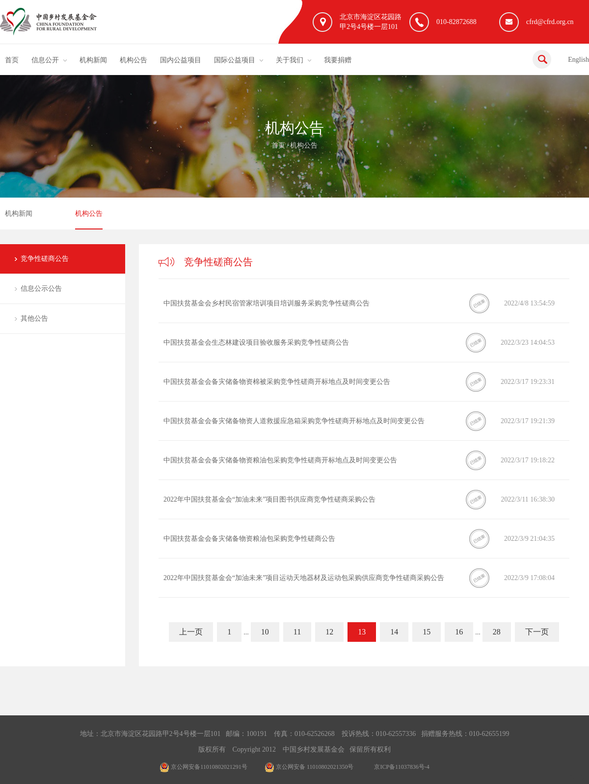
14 (394, 632)
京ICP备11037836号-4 (401, 766)
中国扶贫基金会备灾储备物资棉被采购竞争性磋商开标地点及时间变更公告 (276, 381)
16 (459, 632)
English (578, 59)
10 (265, 632)
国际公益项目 (234, 60)
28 (497, 632)
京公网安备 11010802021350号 (309, 766)
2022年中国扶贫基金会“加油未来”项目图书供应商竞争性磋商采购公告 (269, 499)
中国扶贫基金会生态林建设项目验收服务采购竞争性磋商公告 (256, 342)
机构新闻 (93, 60)
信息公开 (45, 60)
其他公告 (34, 318)
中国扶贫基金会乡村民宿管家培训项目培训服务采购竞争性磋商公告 (266, 303)
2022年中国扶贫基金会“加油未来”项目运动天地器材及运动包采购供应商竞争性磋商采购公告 (303, 578)
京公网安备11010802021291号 (203, 766)
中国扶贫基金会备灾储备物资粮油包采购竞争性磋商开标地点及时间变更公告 (280, 460)
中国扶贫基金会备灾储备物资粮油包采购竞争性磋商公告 (249, 538)
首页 (12, 60)
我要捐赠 (337, 60)
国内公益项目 (180, 60)
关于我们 (289, 60)
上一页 (191, 632)
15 (426, 632)
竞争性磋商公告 (45, 258)
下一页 (537, 632)
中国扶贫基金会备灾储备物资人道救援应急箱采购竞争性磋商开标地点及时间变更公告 (294, 421)
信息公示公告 (41, 288)
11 (297, 632)
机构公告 (133, 60)
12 (329, 632)
